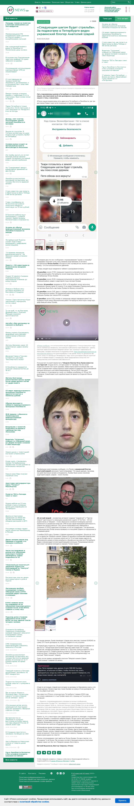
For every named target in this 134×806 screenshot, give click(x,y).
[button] (39, 752)
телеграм (43, 8)
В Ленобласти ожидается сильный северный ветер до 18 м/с (18, 370)
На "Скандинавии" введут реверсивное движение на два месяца (18, 171)
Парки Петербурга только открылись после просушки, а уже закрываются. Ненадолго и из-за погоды (18, 110)
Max (64, 773)
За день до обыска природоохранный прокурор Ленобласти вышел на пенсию (114, 26)
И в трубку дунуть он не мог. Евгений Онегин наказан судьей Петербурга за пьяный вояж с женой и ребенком (18, 159)
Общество (69, 2)
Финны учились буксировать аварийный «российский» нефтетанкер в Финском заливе (18, 336)
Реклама (42, 773)
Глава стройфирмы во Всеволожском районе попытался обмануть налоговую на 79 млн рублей (18, 206)
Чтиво (77, 2)
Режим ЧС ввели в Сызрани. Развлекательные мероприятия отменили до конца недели (18, 280)
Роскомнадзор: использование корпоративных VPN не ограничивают (18, 71)
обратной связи (74, 764)
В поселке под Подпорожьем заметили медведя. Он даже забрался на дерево (18, 61)
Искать (129, 2)
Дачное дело (86, 2)
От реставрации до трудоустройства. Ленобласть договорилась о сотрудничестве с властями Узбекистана (18, 84)
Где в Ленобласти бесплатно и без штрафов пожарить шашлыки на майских (114, 68)
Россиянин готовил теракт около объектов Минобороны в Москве (18, 532)
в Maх (73, 761)
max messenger (45, 8)
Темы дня (107, 18)
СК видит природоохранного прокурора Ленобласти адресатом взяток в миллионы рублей (114, 35)
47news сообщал (43, 345)
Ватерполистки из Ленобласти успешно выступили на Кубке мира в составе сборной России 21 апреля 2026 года (18, 722)
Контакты (32, 773)
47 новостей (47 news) (81, 773)
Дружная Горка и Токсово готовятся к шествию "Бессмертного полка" (18, 359)
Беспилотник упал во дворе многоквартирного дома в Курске (18, 580)
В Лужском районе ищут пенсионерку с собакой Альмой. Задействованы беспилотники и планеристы (18, 218)
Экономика (46, 2)
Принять (122, 801)
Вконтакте (51, 773)
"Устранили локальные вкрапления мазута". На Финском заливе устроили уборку (18, 256)
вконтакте (40, 8)
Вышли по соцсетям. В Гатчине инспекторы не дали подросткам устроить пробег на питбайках (18, 135)
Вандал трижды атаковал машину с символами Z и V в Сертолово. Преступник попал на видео (18, 97)
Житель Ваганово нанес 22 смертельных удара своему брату (18, 348)
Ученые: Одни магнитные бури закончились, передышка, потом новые (18, 303)
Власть (38, 2)
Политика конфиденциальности (32, 777)
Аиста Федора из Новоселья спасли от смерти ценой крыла (18, 744)
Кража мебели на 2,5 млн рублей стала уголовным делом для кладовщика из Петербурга (18, 507)
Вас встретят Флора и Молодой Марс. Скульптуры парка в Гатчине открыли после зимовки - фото (18, 696)
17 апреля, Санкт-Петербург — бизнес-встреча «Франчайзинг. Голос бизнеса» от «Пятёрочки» (114, 78)
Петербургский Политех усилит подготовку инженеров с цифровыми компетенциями (18, 244)
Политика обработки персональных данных (37, 779)
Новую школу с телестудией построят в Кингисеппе (18, 454)
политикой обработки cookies (34, 802)
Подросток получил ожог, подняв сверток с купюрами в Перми (18, 685)
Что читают (122, 18)
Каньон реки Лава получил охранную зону (18, 476)
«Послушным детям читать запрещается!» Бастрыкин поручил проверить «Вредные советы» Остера (18, 709)
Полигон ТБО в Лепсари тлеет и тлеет (114, 61)
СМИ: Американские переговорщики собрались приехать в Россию (18, 647)
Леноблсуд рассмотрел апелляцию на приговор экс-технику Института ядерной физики (18, 182)
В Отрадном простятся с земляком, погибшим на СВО (18, 735)
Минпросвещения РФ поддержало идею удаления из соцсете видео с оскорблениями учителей (18, 38)
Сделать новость (45, 11)
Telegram (61, 773)
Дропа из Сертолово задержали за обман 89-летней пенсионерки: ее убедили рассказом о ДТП (18, 520)
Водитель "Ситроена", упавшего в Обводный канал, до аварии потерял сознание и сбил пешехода (114, 53)
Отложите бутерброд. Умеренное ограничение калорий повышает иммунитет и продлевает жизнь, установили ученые (18, 634)
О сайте (22, 773)
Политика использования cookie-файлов (35, 781)
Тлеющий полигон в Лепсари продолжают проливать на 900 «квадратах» (18, 674)
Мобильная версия (37, 8)
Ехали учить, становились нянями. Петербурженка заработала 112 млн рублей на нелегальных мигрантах (18, 465)
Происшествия (58, 2)
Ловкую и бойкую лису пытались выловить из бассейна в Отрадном (18, 292)
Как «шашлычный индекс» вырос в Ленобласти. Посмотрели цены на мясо (18, 50)
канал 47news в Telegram (60, 761)
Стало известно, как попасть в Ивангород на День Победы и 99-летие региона (18, 194)
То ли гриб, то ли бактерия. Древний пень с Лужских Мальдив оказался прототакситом (18, 314)
